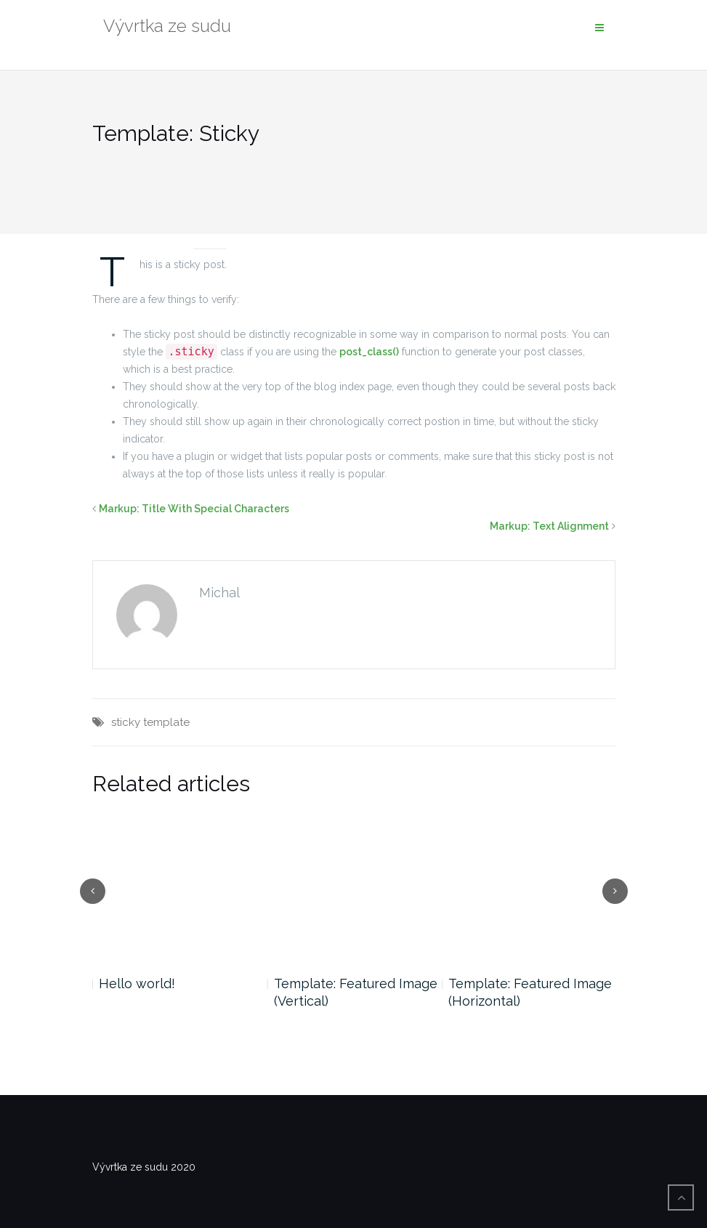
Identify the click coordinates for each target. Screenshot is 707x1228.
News (209, 231)
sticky (125, 722)
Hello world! (137, 983)
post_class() (369, 352)
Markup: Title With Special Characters (194, 508)
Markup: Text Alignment (549, 526)
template (166, 722)
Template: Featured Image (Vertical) (355, 992)
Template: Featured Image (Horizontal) (530, 992)
